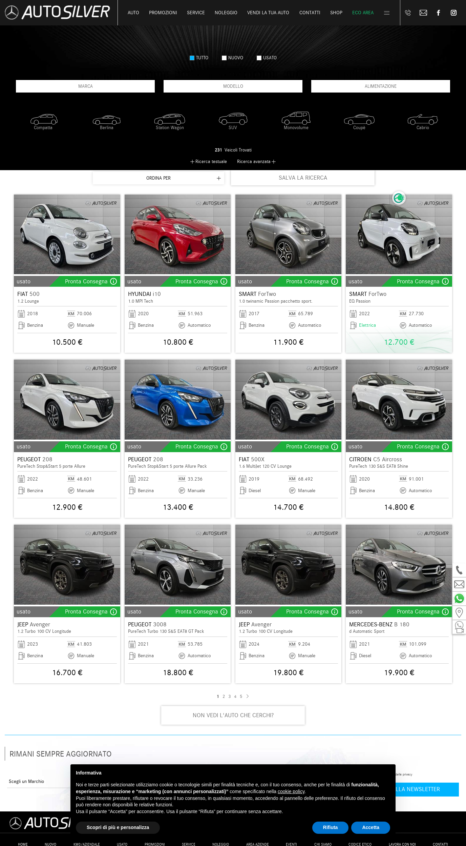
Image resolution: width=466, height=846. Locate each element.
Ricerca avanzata (254, 161)
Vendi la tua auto (268, 13)
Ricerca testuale (211, 161)
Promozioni (163, 13)
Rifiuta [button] (330, 827)
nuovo (232, 58)
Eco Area (363, 13)
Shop (336, 13)
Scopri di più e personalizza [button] (118, 827)
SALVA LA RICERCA (303, 177)
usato (267, 58)
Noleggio (226, 13)
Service (196, 13)
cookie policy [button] (291, 791)
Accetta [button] (370, 827)
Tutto (199, 58)
